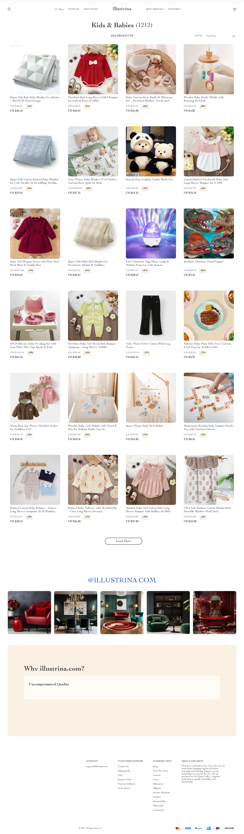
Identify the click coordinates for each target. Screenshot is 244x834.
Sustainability (159, 801)
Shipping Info (124, 771)
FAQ (120, 775)
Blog (155, 767)
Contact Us (123, 767)
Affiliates (157, 788)
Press (155, 780)
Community (158, 810)
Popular (73, 9)
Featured (174, 9)
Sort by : (199, 36)
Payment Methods (126, 784)
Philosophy (158, 806)
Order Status (124, 788)
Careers (156, 775)
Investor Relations (161, 793)
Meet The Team (160, 771)
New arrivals (154, 9)
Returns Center (125, 780)
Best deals (91, 9)
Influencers (158, 784)
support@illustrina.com (97, 767)
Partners (157, 797)
